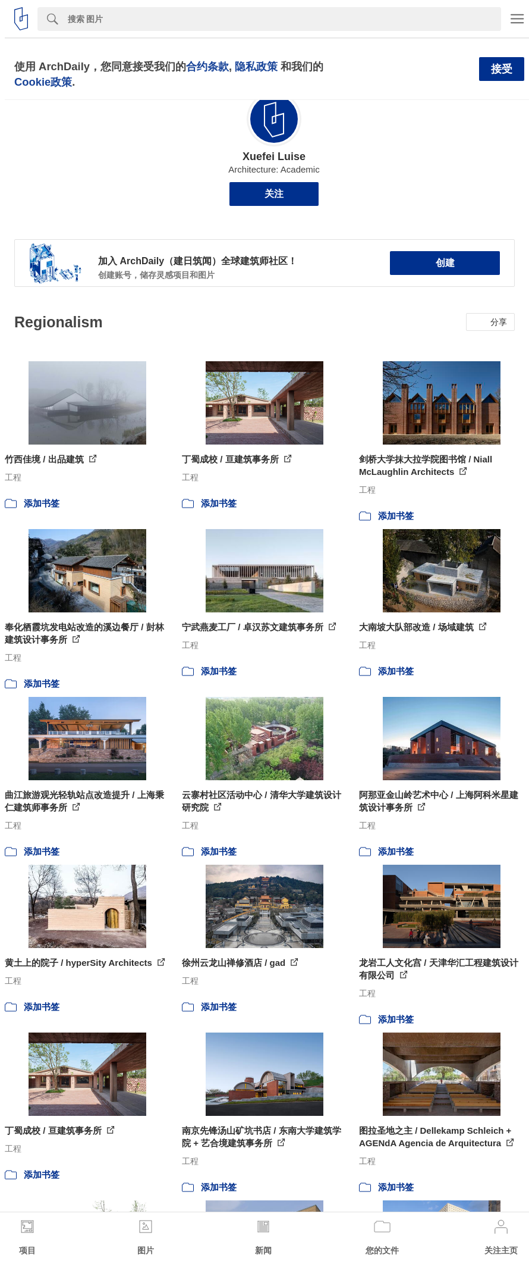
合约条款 (207, 66)
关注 (274, 194)
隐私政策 (256, 66)
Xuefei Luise (274, 156)
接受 (501, 69)
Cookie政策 (43, 82)
